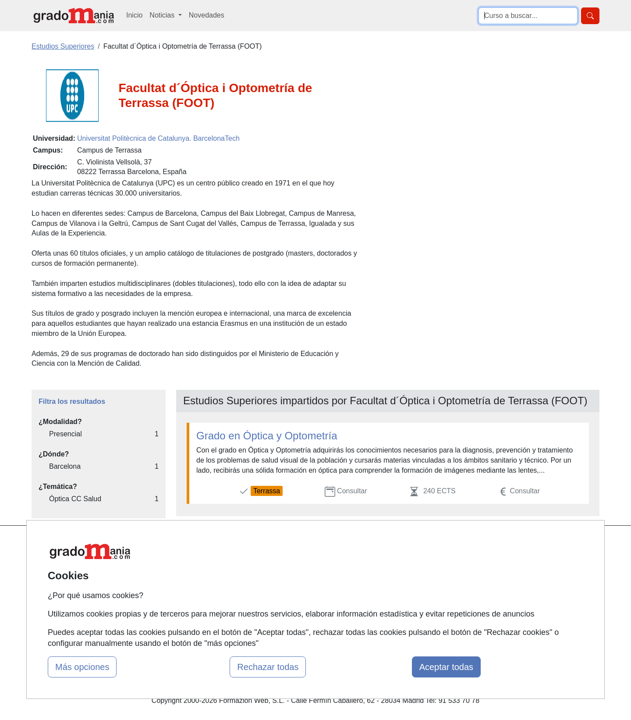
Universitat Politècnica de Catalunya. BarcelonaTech (158, 138)
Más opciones (82, 667)
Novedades (206, 15)
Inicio (134, 15)
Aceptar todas (446, 667)
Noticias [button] (162, 15)
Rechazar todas (267, 667)
